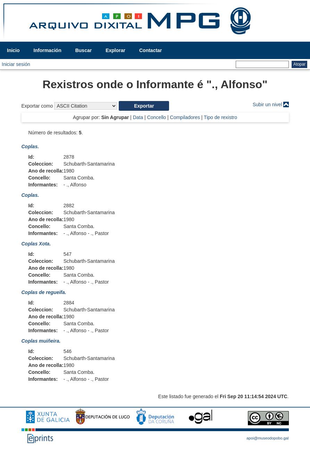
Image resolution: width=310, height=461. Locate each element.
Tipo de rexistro (220, 117)
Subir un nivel (267, 104)
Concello (156, 117)
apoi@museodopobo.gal (267, 438)
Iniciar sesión (16, 64)
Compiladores (185, 117)
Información (47, 50)
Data (138, 117)
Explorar (115, 50)
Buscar (83, 50)
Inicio (13, 50)
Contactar (150, 50)
